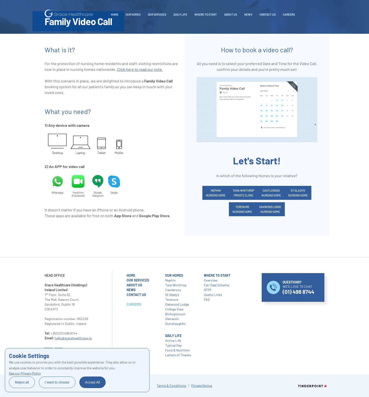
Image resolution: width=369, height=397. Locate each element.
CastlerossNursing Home (271, 193)
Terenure (171, 299)
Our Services (157, 14)
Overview (210, 280)
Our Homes (133, 14)
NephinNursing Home (216, 193)
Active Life (173, 340)
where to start (217, 275)
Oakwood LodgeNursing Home (270, 209)
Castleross (173, 290)
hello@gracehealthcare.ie (73, 338)
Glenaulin (172, 319)
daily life (180, 14)
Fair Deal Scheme (216, 285)
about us (134, 285)
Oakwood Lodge (177, 304)
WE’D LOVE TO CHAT (298, 287)
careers (289, 14)
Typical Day (173, 345)
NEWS (248, 14)
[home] (69, 14)
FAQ (207, 299)
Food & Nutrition (177, 350)
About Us (230, 14)
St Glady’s (172, 295)
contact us (136, 295)
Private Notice (201, 386)
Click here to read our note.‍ (140, 69)
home (131, 275)
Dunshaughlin (175, 324)
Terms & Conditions (171, 386)
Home (114, 14)
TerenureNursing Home (242, 209)
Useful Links (213, 295)
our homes (174, 275)
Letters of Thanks (178, 355)
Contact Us (268, 14)
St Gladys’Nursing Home (298, 193)
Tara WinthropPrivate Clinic (243, 193)
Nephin (170, 280)
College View (174, 309)
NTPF (208, 290)
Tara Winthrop (175, 285)
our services (138, 280)
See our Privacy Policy (25, 373)
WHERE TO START (205, 14)
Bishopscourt (175, 314)
